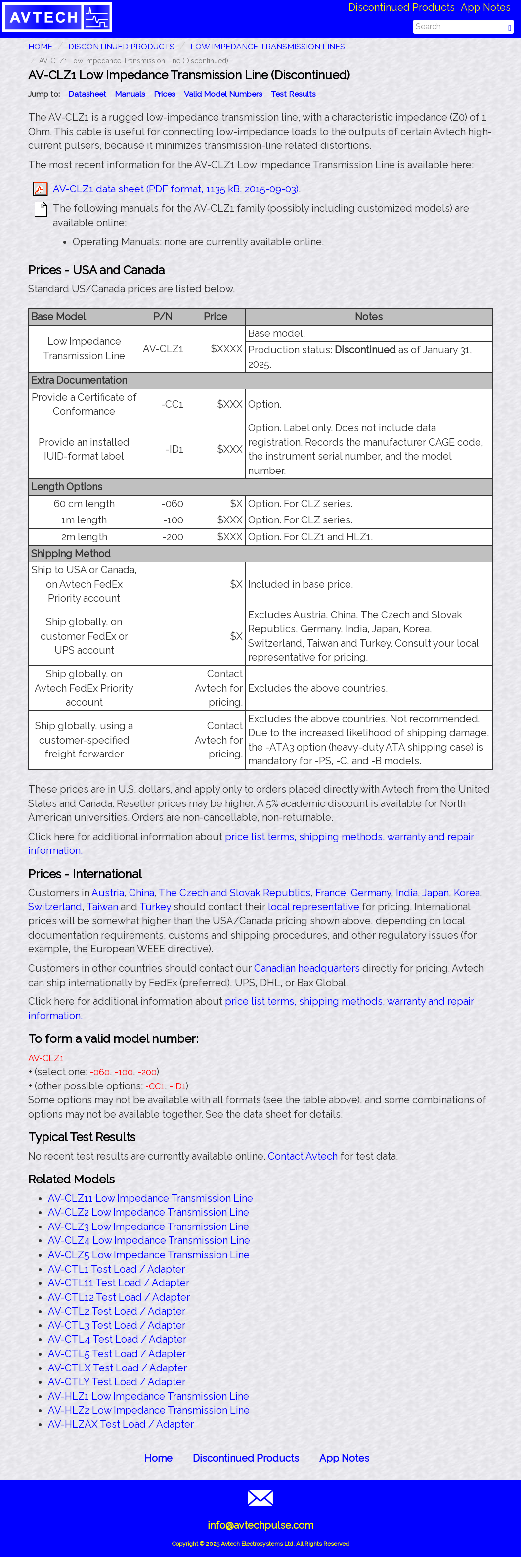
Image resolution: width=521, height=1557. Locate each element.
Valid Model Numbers (223, 94)
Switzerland (55, 907)
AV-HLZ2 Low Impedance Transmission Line (149, 1410)
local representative (313, 907)
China (141, 892)
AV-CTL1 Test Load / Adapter (116, 1269)
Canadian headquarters (307, 968)
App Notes (486, 7)
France (330, 892)
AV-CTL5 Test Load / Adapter (117, 1354)
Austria (107, 892)
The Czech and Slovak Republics (234, 892)
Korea (467, 892)
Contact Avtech (303, 1156)
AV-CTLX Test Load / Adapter (117, 1368)
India (407, 892)
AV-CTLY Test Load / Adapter (116, 1382)
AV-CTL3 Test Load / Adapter (116, 1325)
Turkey (155, 907)
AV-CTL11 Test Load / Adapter (118, 1283)
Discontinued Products (401, 7)
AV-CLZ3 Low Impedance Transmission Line (148, 1226)
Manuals (130, 94)
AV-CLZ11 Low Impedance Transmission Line (150, 1198)
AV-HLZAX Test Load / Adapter (121, 1424)
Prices (164, 94)
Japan (435, 892)
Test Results (293, 94)
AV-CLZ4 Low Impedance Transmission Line (149, 1240)
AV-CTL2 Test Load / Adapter (116, 1311)
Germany (371, 892)
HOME (40, 46)
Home (158, 1458)
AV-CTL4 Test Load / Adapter (117, 1339)
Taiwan (102, 907)
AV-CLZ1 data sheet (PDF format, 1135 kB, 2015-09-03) (176, 189)
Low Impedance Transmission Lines (267, 46)
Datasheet (87, 94)
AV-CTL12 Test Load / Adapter (119, 1297)
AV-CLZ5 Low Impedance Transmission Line (149, 1255)
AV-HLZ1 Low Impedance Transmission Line (148, 1396)
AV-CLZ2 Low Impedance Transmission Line (148, 1212)
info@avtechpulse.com (260, 1525)
